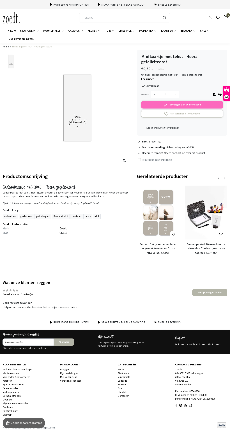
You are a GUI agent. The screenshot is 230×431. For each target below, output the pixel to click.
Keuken (94, 30)
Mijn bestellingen (69, 373)
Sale (205, 30)
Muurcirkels (53, 30)
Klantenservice (11, 373)
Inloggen (65, 369)
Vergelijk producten (70, 380)
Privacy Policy (10, 410)
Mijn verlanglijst (68, 377)
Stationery (29, 30)
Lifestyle (127, 30)
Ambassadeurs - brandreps (17, 369)
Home (6, 46)
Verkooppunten (11, 392)
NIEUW (12, 30)
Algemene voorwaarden (16, 403)
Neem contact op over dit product (184, 153)
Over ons (8, 399)
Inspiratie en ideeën (21, 39)
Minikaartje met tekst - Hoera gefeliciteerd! (32, 46)
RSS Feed (50, 427)
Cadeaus (75, 30)
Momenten (148, 30)
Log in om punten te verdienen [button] (162, 127)
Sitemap (7, 414)
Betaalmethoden (12, 395)
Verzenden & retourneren (16, 377)
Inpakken (188, 30)
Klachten (7, 380)
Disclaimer (8, 407)
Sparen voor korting (13, 384)
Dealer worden (11, 388)
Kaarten (168, 30)
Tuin (109, 30)
